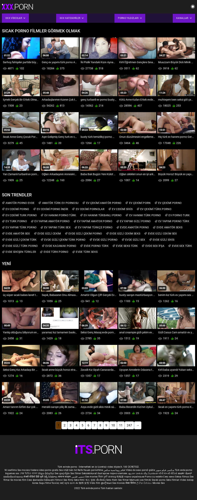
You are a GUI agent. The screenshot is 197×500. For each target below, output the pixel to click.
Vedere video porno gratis (44, 470)
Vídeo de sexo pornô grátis (140, 470)
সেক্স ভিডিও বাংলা (28, 473)
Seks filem (112, 480)
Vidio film (95, 483)
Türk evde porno (183, 470)
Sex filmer (76, 473)
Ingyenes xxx (12, 473)
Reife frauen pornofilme (90, 470)
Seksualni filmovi (53, 480)
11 (121, 425)
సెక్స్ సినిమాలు (51, 476)
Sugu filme (45, 483)
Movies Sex (159, 483)
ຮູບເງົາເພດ (107, 483)
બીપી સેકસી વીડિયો (168, 473)
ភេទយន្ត (112, 476)
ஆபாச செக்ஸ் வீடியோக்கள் (143, 473)
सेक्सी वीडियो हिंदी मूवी (33, 476)
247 (129, 425)
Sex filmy (68, 480)
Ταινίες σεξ (57, 483)
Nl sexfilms (11, 470)
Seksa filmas (182, 476)
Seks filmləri (173, 480)
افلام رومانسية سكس (114, 470)
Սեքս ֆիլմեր (46, 473)
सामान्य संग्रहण (65, 476)
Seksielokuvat (89, 473)
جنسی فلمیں (78, 476)
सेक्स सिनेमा (131, 483)
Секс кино (169, 476)
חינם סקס (69, 483)
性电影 (120, 476)
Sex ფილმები (62, 473)
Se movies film (18, 480)
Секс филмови (35, 480)
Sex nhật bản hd (68, 470)
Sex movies (24, 470)
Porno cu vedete (154, 476)
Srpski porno (159, 480)
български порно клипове (112, 473)
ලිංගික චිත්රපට (145, 483)
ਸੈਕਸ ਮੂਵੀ (103, 476)
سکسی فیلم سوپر (165, 470)
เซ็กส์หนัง (101, 480)
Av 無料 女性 (82, 483)
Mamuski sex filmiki (140, 480)
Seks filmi (79, 480)
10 (113, 425)
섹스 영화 (90, 480)
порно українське (134, 476)
